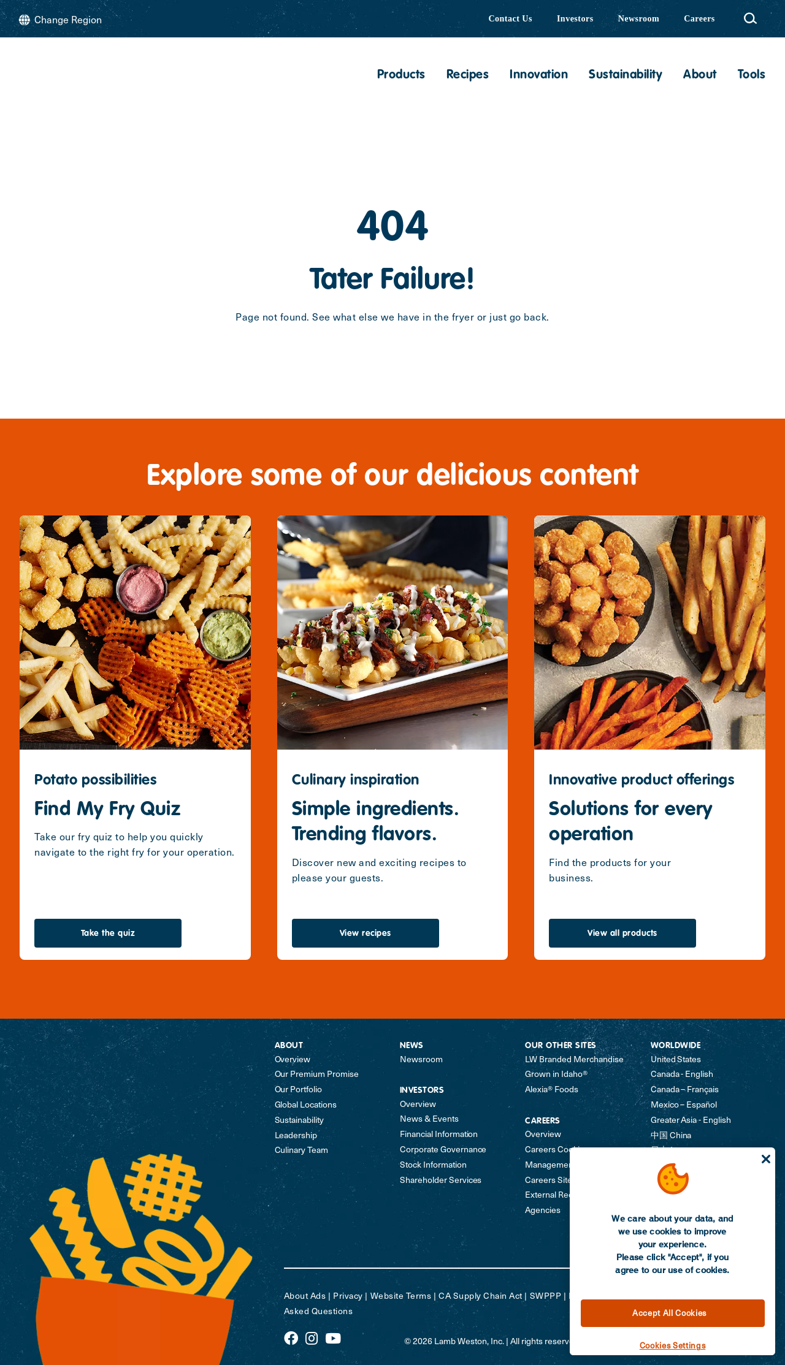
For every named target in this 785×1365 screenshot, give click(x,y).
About (700, 75)
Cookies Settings (673, 1345)
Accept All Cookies (669, 1312)
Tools (752, 75)
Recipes (467, 75)
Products (401, 75)
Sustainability (625, 75)
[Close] (766, 1159)
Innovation (539, 75)
